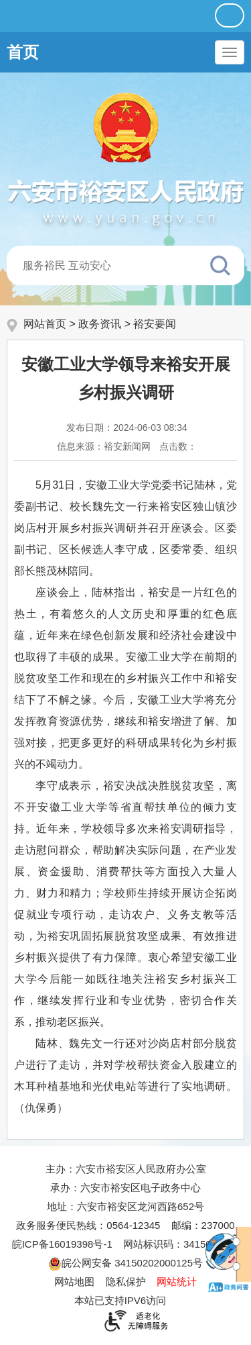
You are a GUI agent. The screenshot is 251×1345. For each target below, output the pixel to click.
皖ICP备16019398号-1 (62, 1244)
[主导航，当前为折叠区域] (229, 52)
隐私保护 (126, 1281)
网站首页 (44, 324)
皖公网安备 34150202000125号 (125, 1262)
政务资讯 (99, 324)
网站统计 (177, 1281)
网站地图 (74, 1281)
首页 (23, 52)
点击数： (178, 446)
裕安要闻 (154, 324)
